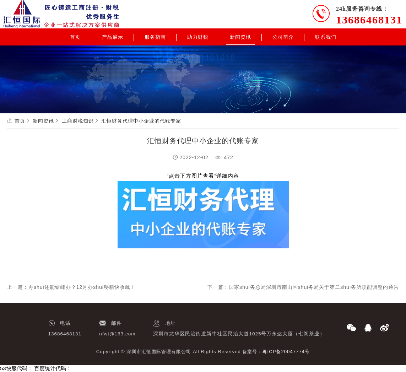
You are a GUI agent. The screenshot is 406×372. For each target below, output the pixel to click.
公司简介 (283, 37)
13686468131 (369, 20)
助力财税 (198, 37)
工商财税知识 (78, 121)
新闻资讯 (240, 37)
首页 (75, 37)
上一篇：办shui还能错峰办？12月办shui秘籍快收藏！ (71, 287)
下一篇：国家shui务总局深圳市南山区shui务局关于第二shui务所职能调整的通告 (303, 287)
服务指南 (155, 37)
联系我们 (325, 37)
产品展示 (112, 37)
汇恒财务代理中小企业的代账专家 (141, 121)
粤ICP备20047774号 (286, 351)
